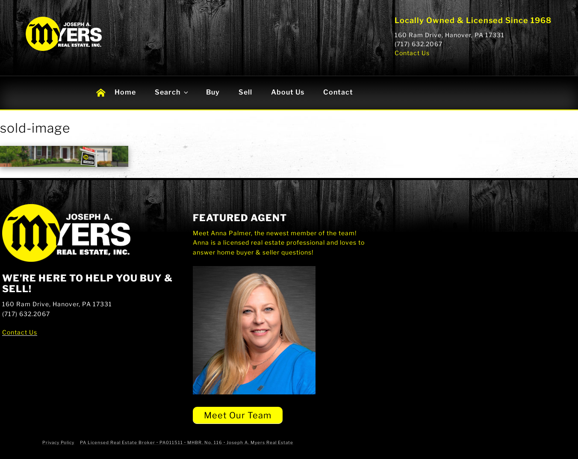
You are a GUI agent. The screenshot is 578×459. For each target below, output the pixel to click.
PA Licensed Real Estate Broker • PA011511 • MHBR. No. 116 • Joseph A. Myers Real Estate (186, 442)
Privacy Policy (58, 442)
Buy (213, 92)
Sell (245, 92)
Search (172, 92)
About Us (287, 92)
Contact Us (412, 52)
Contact (338, 92)
